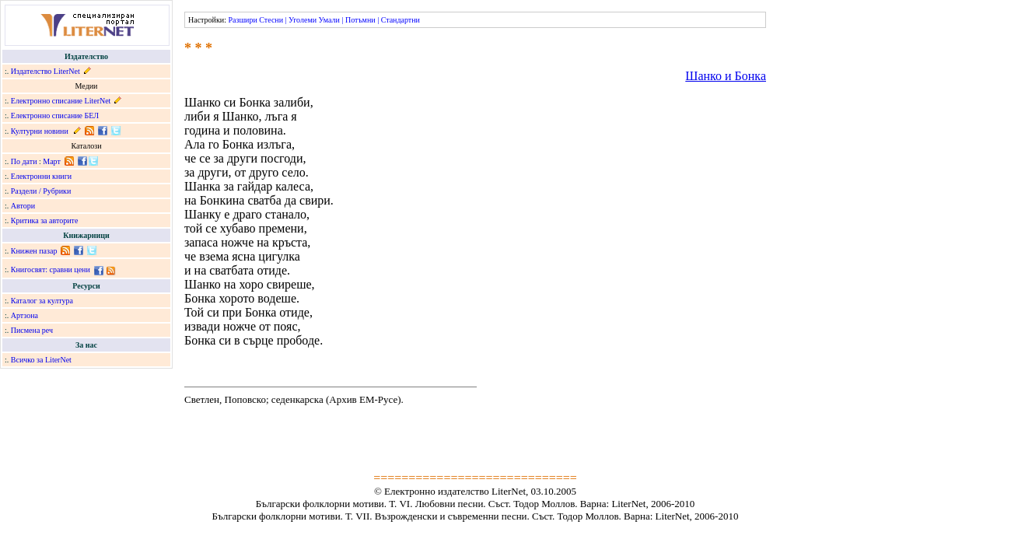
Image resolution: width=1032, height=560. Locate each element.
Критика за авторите (45, 220)
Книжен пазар (34, 251)
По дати (24, 161)
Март (52, 161)
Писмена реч (32, 330)
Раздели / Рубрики (41, 191)
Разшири (242, 20)
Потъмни (360, 20)
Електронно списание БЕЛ (55, 115)
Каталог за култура (42, 300)
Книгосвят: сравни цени (50, 269)
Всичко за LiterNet (41, 359)
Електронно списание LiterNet (61, 100)
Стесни (271, 20)
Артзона (24, 315)
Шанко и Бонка (725, 75)
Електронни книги (41, 176)
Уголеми (303, 20)
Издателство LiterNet (45, 71)
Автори (23, 205)
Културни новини (39, 131)
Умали (329, 20)
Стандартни (400, 20)
